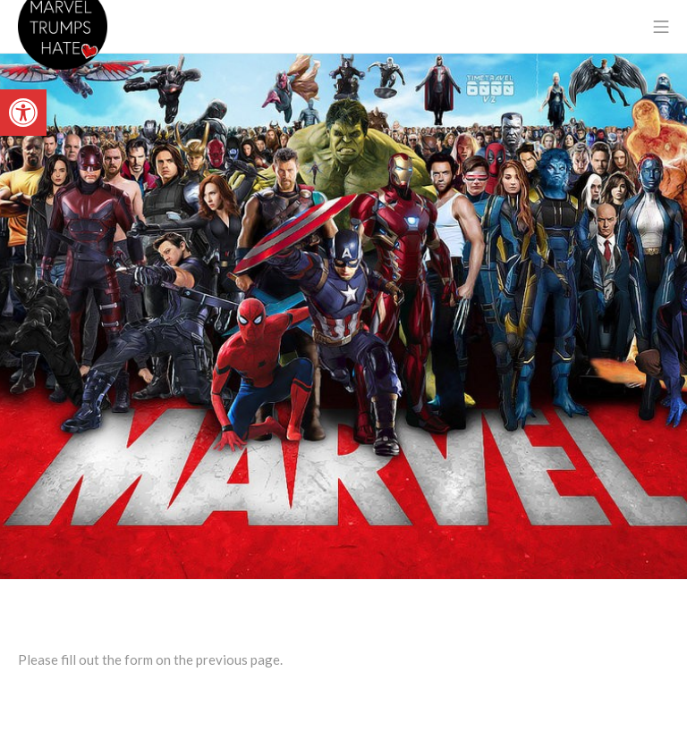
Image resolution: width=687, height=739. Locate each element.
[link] (23, 112)
